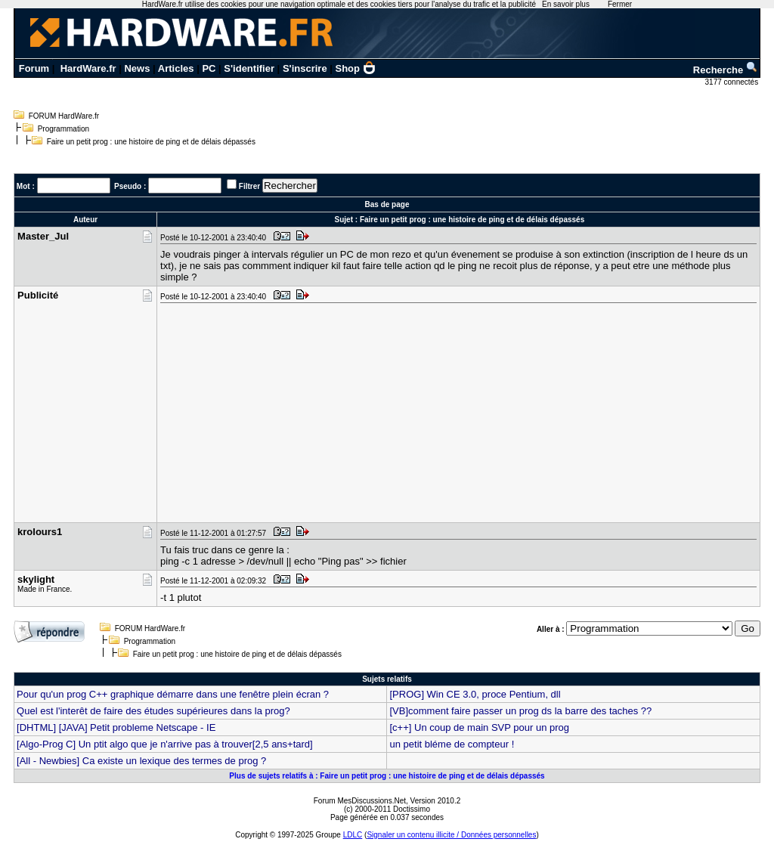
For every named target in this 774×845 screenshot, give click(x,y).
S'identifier (249, 68)
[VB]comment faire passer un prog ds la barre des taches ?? (520, 711)
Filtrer (249, 186)
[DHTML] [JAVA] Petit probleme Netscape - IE (116, 727)
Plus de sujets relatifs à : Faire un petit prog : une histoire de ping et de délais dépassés (386, 776)
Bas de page (387, 204)
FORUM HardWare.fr (64, 116)
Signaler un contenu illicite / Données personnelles (451, 835)
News (137, 68)
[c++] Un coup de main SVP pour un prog (479, 727)
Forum (34, 68)
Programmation (63, 129)
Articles (176, 68)
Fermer (620, 4)
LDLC (353, 835)
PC (208, 68)
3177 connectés (732, 82)
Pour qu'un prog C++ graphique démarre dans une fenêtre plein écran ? (173, 694)
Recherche (725, 70)
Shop (356, 68)
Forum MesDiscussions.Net (360, 801)
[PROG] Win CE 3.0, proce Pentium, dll (474, 694)
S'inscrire (305, 68)
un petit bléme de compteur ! (451, 744)
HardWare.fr (88, 68)
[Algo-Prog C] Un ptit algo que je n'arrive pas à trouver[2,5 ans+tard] (165, 744)
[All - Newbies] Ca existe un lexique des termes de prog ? (141, 760)
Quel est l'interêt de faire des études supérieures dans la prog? (153, 711)
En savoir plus (566, 4)
